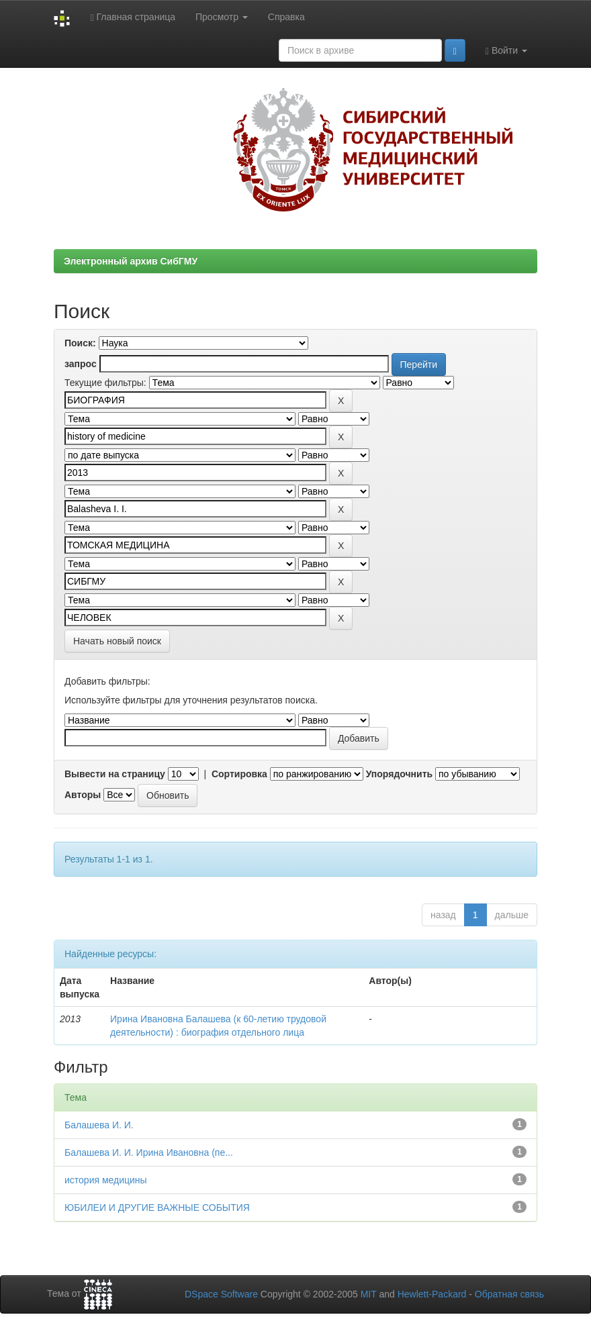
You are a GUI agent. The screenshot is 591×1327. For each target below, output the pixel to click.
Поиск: (80, 343)
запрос (80, 363)
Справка (286, 16)
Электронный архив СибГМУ (130, 261)
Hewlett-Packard (432, 1294)
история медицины (105, 1180)
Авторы (82, 794)
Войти (506, 50)
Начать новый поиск (117, 641)
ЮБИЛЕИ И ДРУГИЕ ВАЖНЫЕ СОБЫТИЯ (157, 1207)
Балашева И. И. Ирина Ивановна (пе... (148, 1152)
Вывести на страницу (114, 774)
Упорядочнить (399, 774)
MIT (369, 1294)
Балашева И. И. (99, 1125)
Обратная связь (509, 1294)
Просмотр (221, 16)
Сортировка (239, 774)
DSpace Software (221, 1294)
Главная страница (132, 17)
